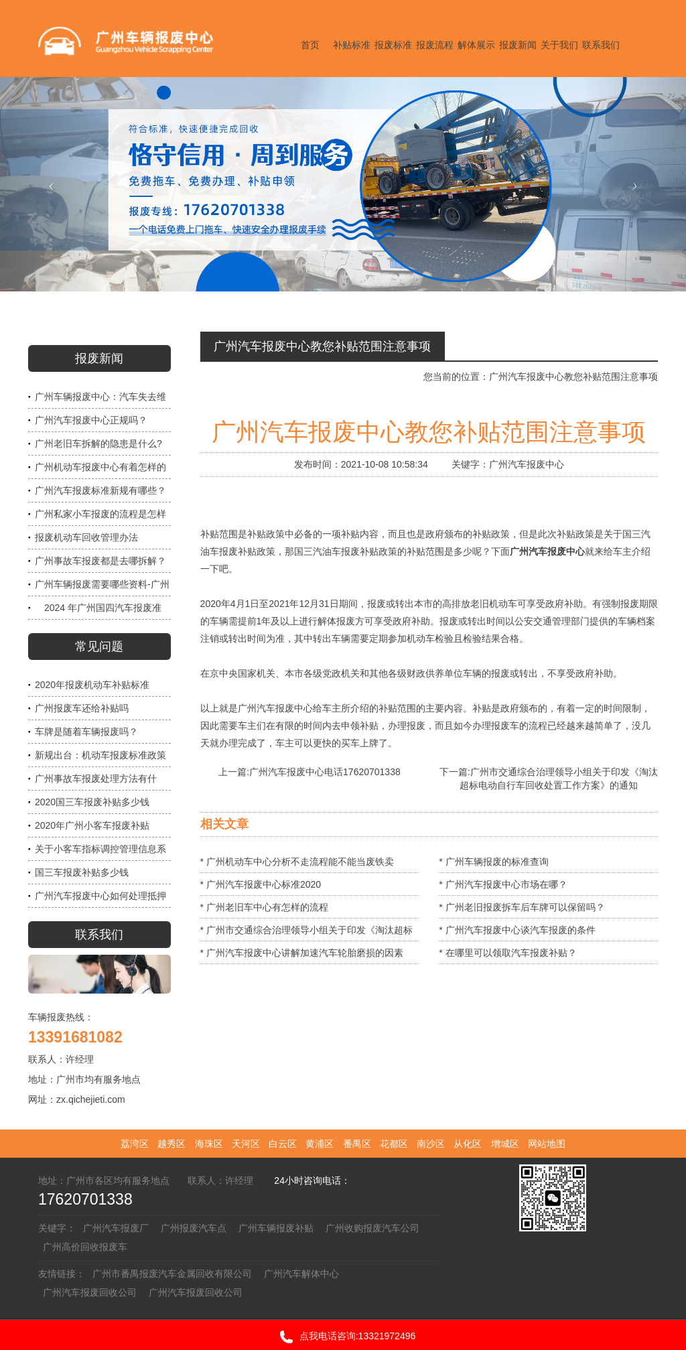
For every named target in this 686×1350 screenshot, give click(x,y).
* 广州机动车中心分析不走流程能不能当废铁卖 (297, 861)
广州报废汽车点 (193, 1228)
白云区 (283, 1143)
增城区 (505, 1143)
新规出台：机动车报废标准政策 (100, 755)
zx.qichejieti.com (90, 1099)
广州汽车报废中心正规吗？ (91, 420)
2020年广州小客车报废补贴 (92, 825)
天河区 (246, 1143)
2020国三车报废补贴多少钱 (92, 802)
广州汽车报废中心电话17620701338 (325, 771)
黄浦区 (319, 1143)
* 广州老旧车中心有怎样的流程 (264, 907)
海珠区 (209, 1143)
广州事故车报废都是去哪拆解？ (100, 560)
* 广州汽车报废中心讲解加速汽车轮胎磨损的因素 (301, 952)
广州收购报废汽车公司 (372, 1228)
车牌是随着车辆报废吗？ (86, 731)
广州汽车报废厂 (116, 1228)
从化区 (468, 1143)
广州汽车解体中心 (301, 1273)
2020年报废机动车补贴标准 (92, 684)
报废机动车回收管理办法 (86, 537)
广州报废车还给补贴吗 (82, 708)
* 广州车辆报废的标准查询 (493, 861)
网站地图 (546, 1143)
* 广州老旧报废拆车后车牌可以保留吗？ (521, 907)
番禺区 (357, 1143)
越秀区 (171, 1143)
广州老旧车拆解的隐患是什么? (98, 443)
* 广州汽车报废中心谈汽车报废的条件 (517, 930)
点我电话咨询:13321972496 (343, 1337)
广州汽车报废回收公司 (90, 1292)
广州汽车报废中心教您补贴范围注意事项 (573, 376)
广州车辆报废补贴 (276, 1228)
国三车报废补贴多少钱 (82, 872)
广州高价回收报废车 (85, 1246)
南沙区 (431, 1143)
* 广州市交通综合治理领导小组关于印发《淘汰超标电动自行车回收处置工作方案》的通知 (306, 933)
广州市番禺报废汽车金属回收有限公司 (172, 1273)
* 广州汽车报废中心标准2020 (260, 884)
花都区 (394, 1143)
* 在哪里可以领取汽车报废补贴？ (507, 952)
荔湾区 (135, 1143)
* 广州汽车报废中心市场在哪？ (503, 884)
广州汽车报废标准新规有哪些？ (100, 490)
